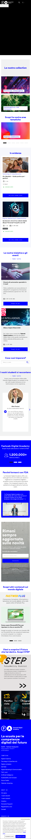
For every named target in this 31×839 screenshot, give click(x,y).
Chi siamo (4, 793)
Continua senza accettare (25, 819)
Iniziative (3, 801)
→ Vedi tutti (15, 259)
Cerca (19, 2)
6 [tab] (26, 142)
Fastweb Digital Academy (12, 728)
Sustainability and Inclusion (9, 778)
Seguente (29, 410)
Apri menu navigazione (27, 2)
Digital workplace (6, 764)
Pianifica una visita (11, 712)
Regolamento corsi (6, 807)
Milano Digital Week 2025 (11, 328)
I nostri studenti (5, 798)
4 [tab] (17, 142)
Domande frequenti (6, 804)
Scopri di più (15, 303)
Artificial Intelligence (7, 775)
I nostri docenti (5, 796)
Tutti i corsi (4, 772)
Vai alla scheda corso (15, 195)
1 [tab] (4, 142)
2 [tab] (9, 142)
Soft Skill (3, 767)
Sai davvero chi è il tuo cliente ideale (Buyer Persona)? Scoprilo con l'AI (15, 221)
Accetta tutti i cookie (20, 836)
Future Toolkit (5, 780)
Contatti (3, 809)
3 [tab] (13, 142)
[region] (15, 828)
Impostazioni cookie (9, 836)
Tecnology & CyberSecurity (9, 761)
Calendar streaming (6, 783)
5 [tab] (22, 142)
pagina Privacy (15, 569)
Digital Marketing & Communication (11, 769)
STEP (15, 686)
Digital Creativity (6, 759)
